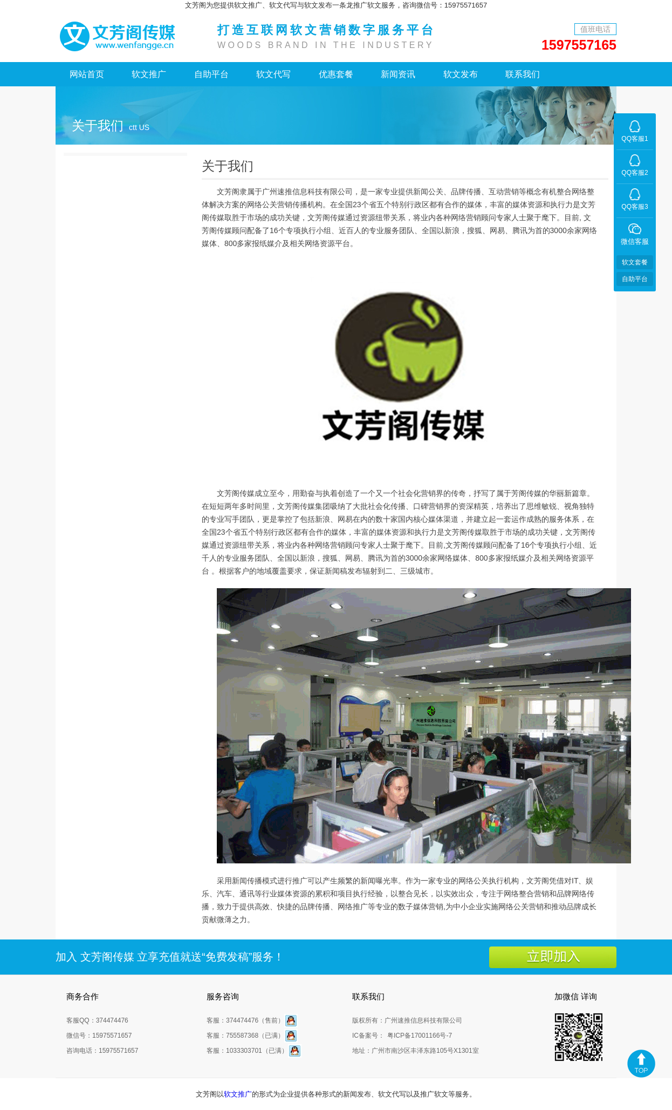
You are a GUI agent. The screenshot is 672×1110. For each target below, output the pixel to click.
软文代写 (273, 74)
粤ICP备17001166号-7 (419, 1035)
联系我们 (522, 74)
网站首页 (87, 74)
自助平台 (211, 74)
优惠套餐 (336, 74)
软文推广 (149, 74)
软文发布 (460, 74)
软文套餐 (635, 262)
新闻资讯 (398, 74)
